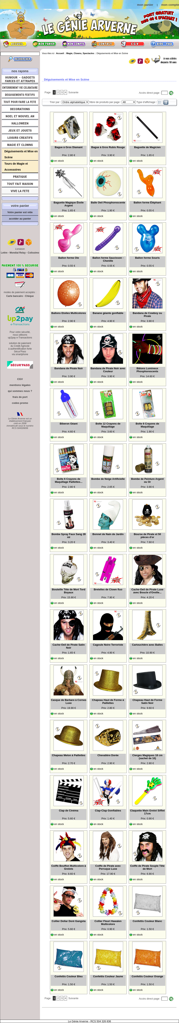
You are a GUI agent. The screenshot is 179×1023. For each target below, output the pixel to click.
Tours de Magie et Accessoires (16, 166)
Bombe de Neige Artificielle (108, 478)
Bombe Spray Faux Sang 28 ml (69, 536)
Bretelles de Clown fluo (108, 589)
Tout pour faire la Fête (20, 101)
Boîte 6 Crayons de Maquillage (147, 425)
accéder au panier (20, 218)
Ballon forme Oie (68, 257)
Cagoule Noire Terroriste (108, 644)
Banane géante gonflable (108, 313)
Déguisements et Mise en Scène (21, 154)
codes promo (20, 402)
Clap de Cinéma (68, 810)
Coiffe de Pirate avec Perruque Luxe (108, 867)
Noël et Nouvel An (20, 116)
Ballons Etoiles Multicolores (68, 313)
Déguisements (20, 94)
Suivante (73, 92)
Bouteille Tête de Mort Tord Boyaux (68, 591)
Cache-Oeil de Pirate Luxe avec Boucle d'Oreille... (147, 591)
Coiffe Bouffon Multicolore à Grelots (68, 867)
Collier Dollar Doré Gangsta (69, 921)
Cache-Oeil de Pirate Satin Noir (69, 646)
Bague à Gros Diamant (68, 147)
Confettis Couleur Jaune (108, 976)
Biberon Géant (69, 423)
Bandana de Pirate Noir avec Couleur (107, 370)
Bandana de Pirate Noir (68, 368)
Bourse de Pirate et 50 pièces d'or (147, 536)
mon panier (145, 4)
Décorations (20, 109)
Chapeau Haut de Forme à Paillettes (108, 701)
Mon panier (44, 44)
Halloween (20, 123)
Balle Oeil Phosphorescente (108, 202)
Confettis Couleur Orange (147, 976)
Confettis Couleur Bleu (69, 976)
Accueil (15, 44)
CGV (132, 44)
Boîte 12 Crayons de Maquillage (108, 425)
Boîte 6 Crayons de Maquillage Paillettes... (69, 480)
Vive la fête (20, 192)
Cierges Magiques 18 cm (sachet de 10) (147, 757)
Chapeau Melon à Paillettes (68, 755)
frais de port (20, 396)
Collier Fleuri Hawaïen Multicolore (108, 923)
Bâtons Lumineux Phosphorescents (147, 370)
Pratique (20, 176)
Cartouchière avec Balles (147, 644)
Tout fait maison (20, 183)
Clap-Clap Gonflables (108, 810)
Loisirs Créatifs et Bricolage (20, 137)
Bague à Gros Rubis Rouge (108, 147)
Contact (103, 44)
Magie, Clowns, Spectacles (20, 144)
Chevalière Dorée (108, 755)
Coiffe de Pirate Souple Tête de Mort (147, 867)
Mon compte (74, 44)
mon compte (170, 4)
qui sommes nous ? (20, 391)
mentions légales (20, 385)
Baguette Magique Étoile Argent (69, 204)
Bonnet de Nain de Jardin (108, 534)
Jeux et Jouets (20, 130)
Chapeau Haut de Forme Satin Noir (147, 701)
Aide (162, 44)
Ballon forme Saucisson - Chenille (108, 259)
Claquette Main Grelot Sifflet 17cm (147, 812)
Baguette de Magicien (147, 147)
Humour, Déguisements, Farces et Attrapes (20, 79)
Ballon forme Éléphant (147, 202)
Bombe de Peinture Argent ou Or (147, 480)
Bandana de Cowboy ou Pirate (147, 315)
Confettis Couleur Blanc (147, 921)
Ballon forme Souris (147, 257)
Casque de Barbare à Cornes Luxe (68, 701)
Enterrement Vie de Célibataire (20, 87)
